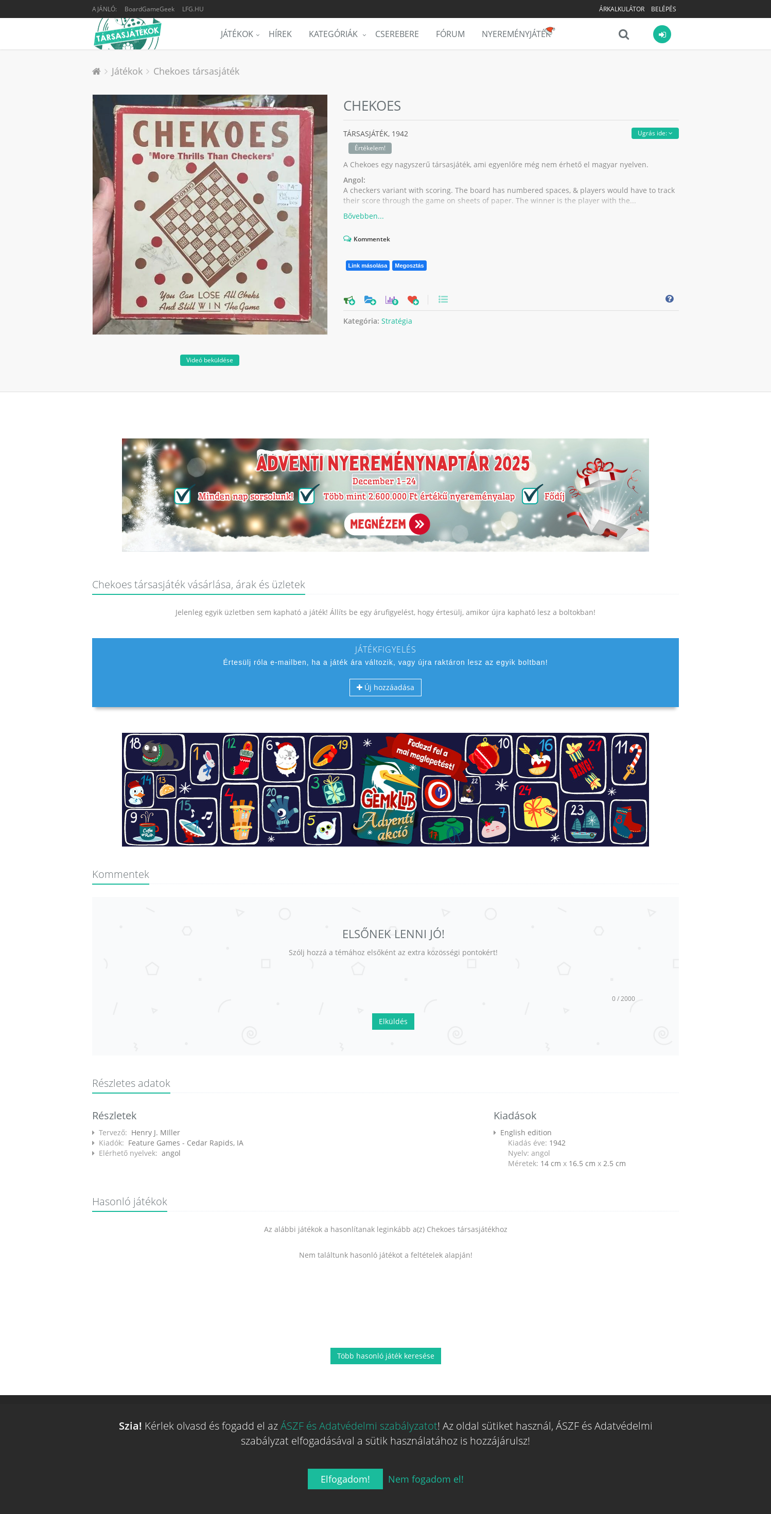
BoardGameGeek (149, 9)
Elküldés (393, 1021)
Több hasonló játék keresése (385, 1356)
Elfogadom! (345, 1479)
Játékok (237, 34)
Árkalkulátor (621, 9)
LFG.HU (193, 9)
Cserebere (397, 34)
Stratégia (396, 321)
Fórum (450, 34)
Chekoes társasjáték (196, 71)
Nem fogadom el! (426, 1479)
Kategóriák (334, 34)
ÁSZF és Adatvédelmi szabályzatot (359, 1426)
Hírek (280, 34)
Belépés (663, 9)
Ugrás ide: (655, 133)
